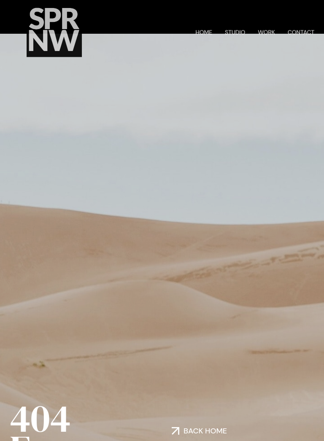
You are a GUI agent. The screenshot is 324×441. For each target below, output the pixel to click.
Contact (301, 31)
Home (203, 31)
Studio (235, 31)
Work (266, 31)
